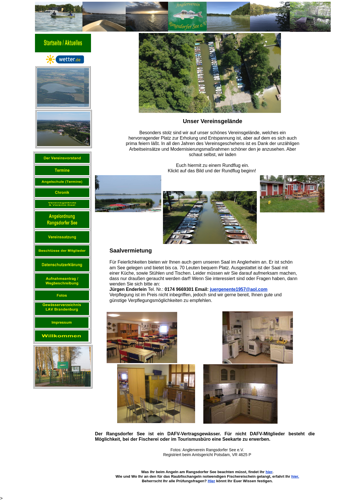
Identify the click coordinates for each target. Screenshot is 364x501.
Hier (211, 481)
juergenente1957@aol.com (238, 289)
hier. (295, 476)
